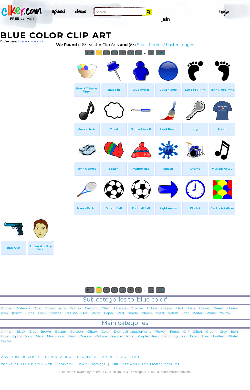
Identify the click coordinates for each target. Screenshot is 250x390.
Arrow (50, 308)
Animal (6, 308)
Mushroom (55, 336)
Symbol (180, 336)
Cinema (137, 308)
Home (22, 41)
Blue (32, 331)
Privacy (65, 364)
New (71, 336)
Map (39, 336)
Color (106, 331)
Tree (205, 336)
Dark (180, 308)
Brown (46, 331)
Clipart (92, 331)
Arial (37, 308)
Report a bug (58, 357)
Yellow (225, 313)
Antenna (23, 308)
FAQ (135, 357)
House (232, 308)
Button (75, 308)
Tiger (194, 336)
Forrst (174, 331)
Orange (55, 313)
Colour (152, 308)
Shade (133, 313)
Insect (17, 313)
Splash (173, 313)
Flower (204, 308)
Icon (4, 313)
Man (28, 336)
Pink (129, 336)
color (42, 41)
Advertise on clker (20, 357)
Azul (62, 308)
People (116, 336)
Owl (84, 313)
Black (21, 331)
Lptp (17, 336)
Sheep (147, 313)
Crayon (166, 308)
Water (197, 313)
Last (160, 52)
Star (185, 313)
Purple (142, 336)
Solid (160, 313)
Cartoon (91, 308)
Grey (223, 331)
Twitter (218, 336)
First (90, 52)
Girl (186, 331)
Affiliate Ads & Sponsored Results (145, 364)
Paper (109, 313)
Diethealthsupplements (132, 331)
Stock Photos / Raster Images (165, 44)
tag (122, 357)
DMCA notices (92, 364)
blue (33, 41)
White (211, 313)
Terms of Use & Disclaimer (26, 364)
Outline (71, 313)
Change (120, 308)
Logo (5, 336)
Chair (106, 308)
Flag (191, 308)
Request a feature (95, 357)
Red (121, 313)
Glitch (197, 331)
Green (218, 308)
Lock (41, 313)
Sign (166, 336)
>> (151, 52)
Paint (96, 313)
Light (30, 313)
